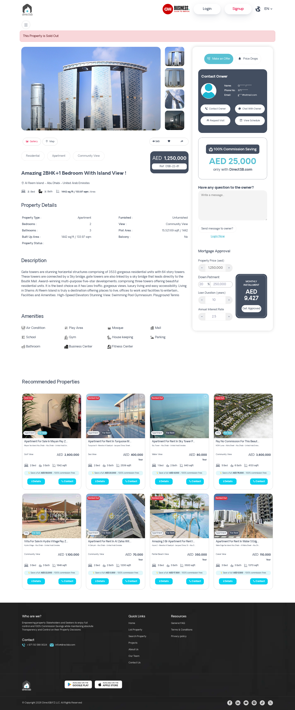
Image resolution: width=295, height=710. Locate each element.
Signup (238, 9)
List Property (135, 630)
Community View (89, 156)
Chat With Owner (249, 109)
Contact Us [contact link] (135, 663)
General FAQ (178, 623)
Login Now (218, 236)
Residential (33, 156)
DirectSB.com (240, 170)
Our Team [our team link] (134, 656)
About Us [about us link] (133, 649)
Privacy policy (179, 636)
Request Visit (215, 121)
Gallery (32, 141)
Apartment (58, 156)
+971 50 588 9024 (34, 645)
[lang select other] (268, 9)
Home (132, 623)
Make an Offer (218, 58)
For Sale (42, 433)
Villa (218, 433)
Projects (133, 643)
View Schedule (250, 121)
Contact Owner (215, 109)
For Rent (106, 433)
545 (156, 141)
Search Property (137, 636)
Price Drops (248, 58)
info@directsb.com (62, 645)
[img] (51, 416)
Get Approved (251, 308)
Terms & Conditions (181, 630)
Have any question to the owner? (226, 188)
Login (207, 9)
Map (50, 141)
